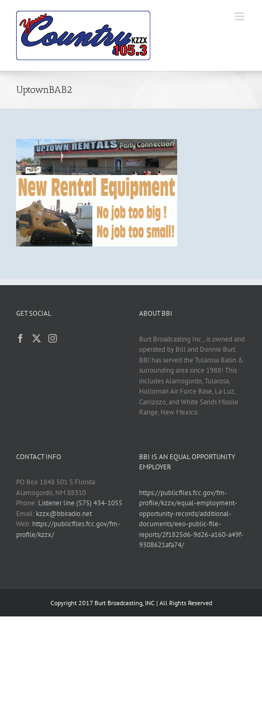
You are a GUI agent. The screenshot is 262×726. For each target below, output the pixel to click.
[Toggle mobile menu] (240, 16)
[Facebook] (20, 338)
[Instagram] (52, 338)
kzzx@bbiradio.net (64, 513)
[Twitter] (36, 338)
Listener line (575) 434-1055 (80, 502)
